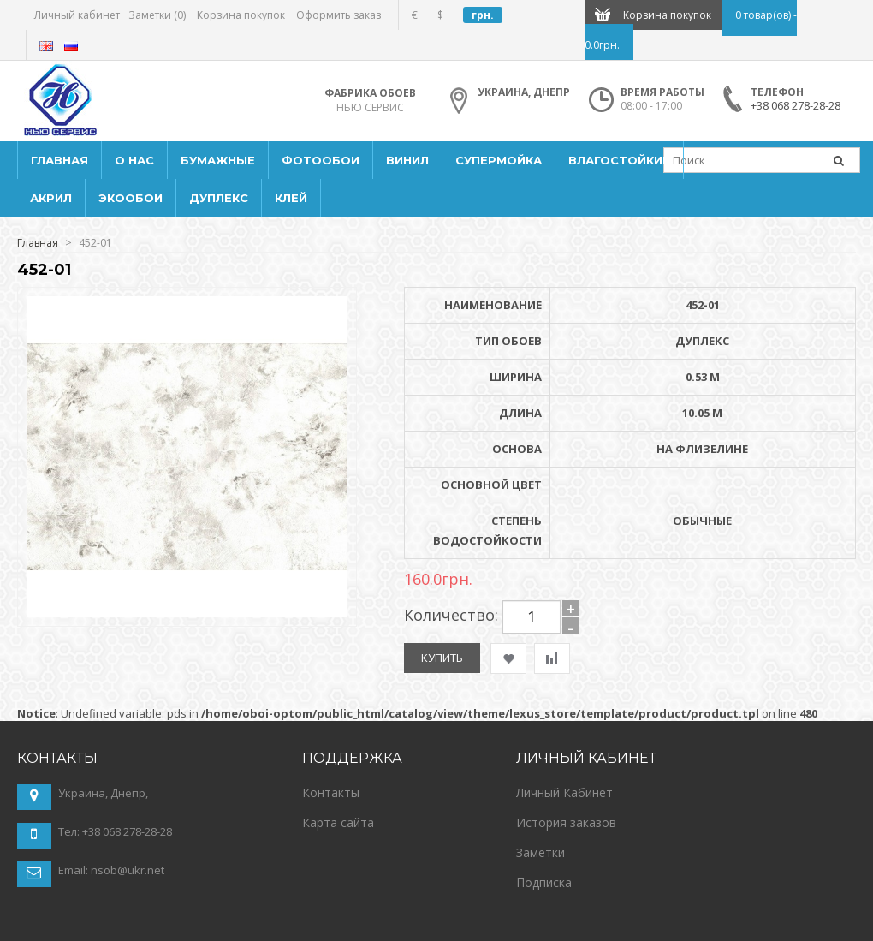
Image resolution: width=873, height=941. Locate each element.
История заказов (566, 822)
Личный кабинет (77, 15)
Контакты (330, 792)
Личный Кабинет (564, 792)
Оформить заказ (338, 15)
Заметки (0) (157, 15)
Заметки (540, 852)
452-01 (95, 242)
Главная (37, 242)
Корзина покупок (241, 15)
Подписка (544, 882)
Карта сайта (338, 822)
